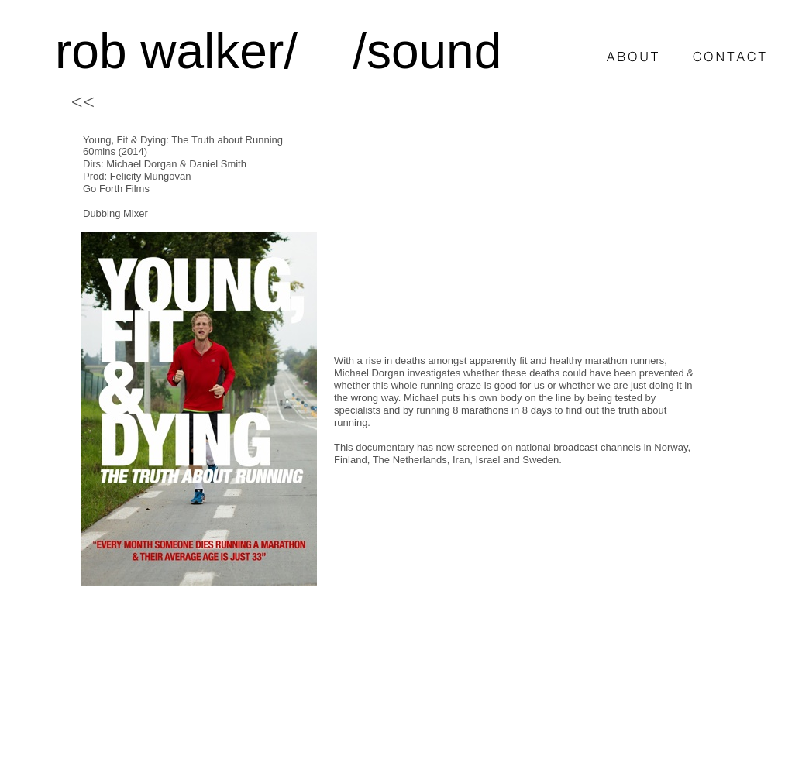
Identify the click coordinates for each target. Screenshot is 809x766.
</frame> (518, 239)
